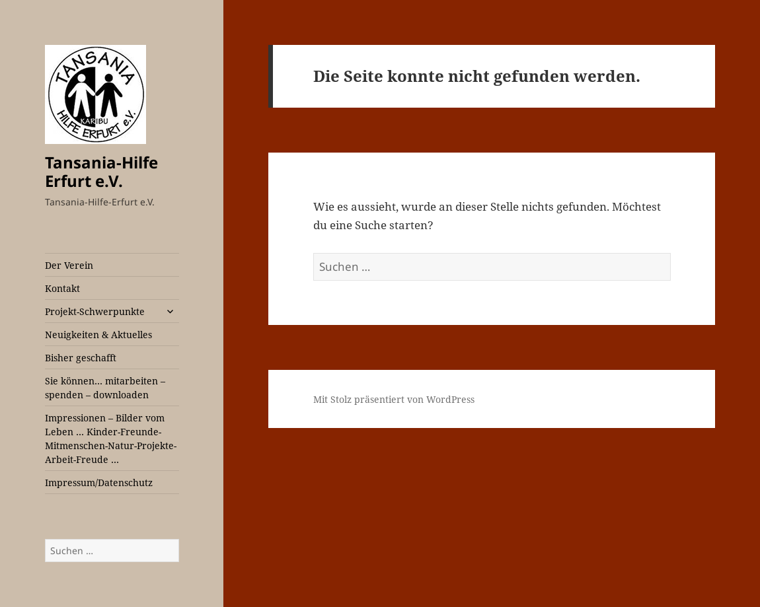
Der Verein (69, 265)
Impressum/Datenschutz (99, 482)
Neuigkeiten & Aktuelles (98, 334)
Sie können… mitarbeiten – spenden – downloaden (105, 388)
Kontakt (62, 288)
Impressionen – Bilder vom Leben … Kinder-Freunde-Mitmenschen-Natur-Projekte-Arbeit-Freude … (110, 438)
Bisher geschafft (80, 357)
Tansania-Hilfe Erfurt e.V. (101, 171)
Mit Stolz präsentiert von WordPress (394, 399)
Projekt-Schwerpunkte (95, 311)
